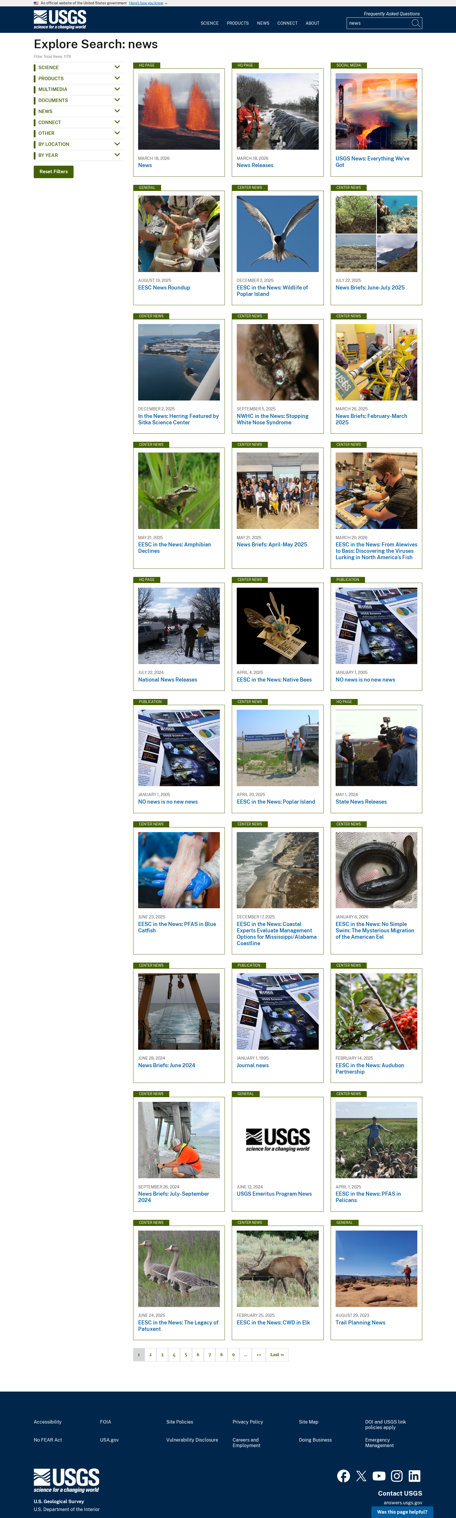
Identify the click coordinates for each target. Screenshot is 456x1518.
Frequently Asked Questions (392, 14)
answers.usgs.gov (403, 1503)
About (312, 23)
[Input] (384, 23)
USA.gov (109, 1440)
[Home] (60, 28)
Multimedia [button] (52, 89)
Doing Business (315, 1440)
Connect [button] (49, 122)
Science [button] (48, 67)
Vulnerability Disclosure (192, 1440)
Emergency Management (379, 1442)
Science (210, 23)
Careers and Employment (246, 1442)
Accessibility (48, 1422)
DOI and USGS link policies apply (385, 1424)
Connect (287, 23)
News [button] (45, 111)
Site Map (308, 1422)
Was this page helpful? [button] (402, 1512)
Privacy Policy (248, 1422)
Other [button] (46, 133)
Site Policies (179, 1422)
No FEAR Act (48, 1440)
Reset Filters (54, 171)
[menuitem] (210, 20)
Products (238, 23)
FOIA (105, 1422)
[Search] (416, 23)
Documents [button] (53, 100)
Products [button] (51, 78)
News (263, 23)
